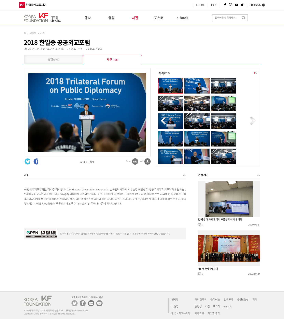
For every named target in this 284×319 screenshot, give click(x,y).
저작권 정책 (213, 313)
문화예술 (215, 299)
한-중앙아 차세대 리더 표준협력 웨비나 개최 (220, 219)
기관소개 (199, 313)
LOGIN (194, 5)
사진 (112, 59)
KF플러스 (251, 5)
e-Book (227, 306)
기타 (254, 299)
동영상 (53, 59)
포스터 (216, 306)
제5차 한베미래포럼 (208, 269)
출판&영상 (243, 299)
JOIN (208, 5)
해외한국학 (201, 299)
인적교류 (229, 299)
